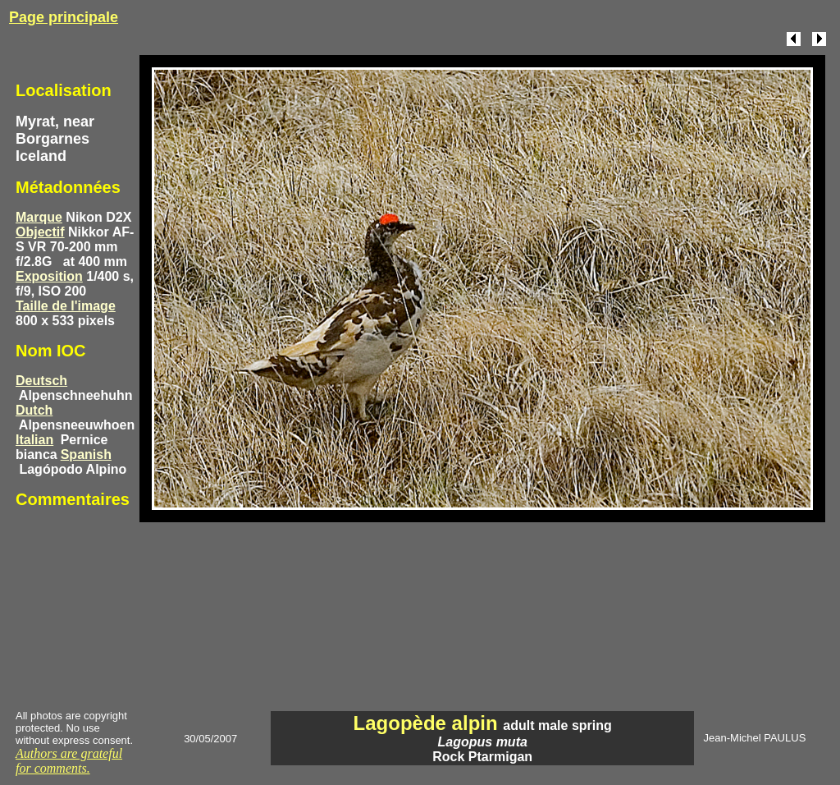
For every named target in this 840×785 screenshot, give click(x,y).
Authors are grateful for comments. (69, 760)
